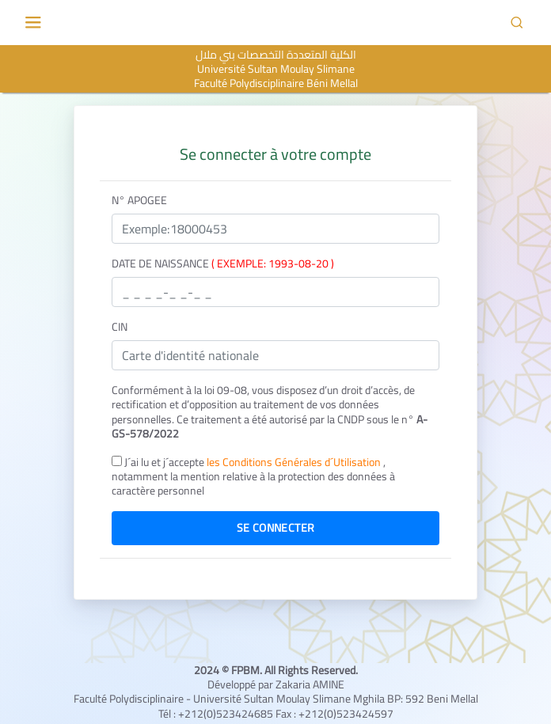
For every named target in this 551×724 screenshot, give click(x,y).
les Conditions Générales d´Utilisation (295, 462)
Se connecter (275, 527)
